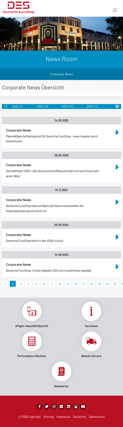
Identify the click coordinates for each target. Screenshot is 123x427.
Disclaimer (79, 416)
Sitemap (48, 416)
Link (32, 314)
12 (91, 284)
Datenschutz (97, 416)
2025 (42, 106)
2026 (17, 106)
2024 (67, 106)
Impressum (63, 416)
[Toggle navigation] (115, 10)
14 (107, 284)
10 (75, 284)
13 (99, 284)
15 (115, 284)
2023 (92, 106)
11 (83, 284)
